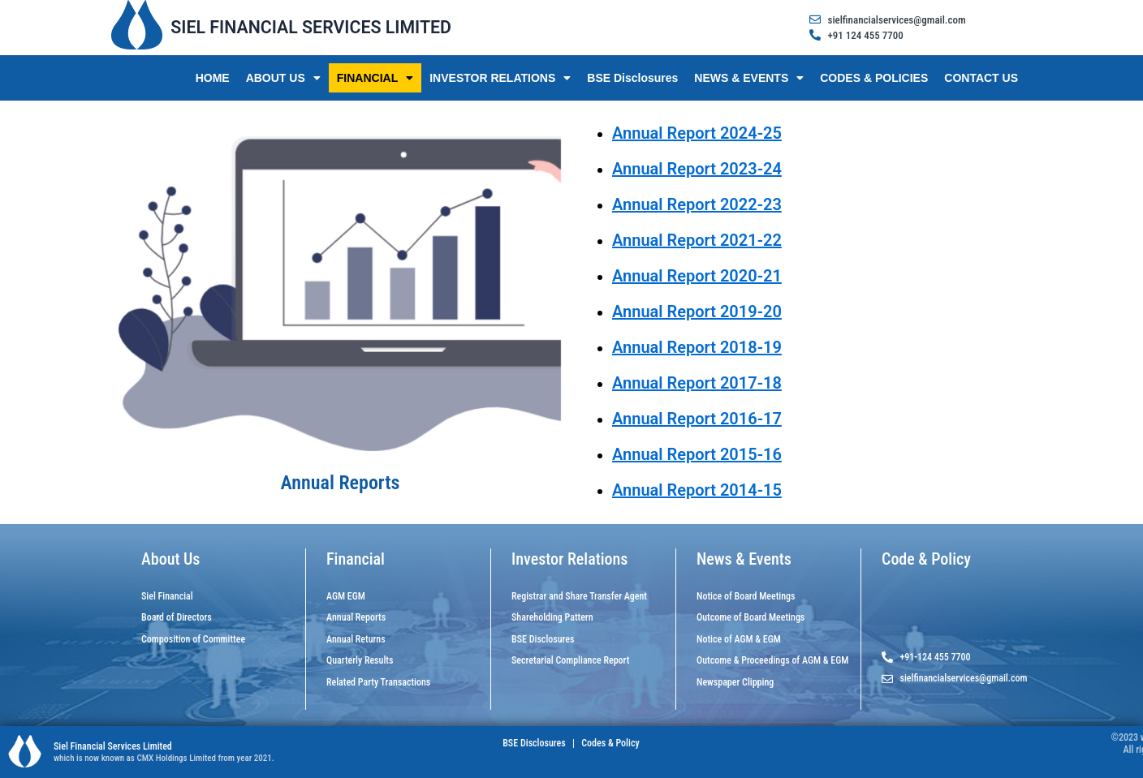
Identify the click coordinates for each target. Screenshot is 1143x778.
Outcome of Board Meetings (750, 617)
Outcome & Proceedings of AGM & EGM (772, 660)
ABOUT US (283, 77)
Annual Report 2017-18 (697, 383)
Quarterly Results (359, 660)
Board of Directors (176, 617)
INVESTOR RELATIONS (500, 77)
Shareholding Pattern (552, 617)
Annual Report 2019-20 (697, 311)
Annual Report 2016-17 (697, 418)
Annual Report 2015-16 (697, 454)
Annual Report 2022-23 (697, 204)
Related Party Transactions (378, 682)
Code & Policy (926, 559)
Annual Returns (356, 639)
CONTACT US (981, 77)
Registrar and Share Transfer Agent (579, 596)
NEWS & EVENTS (749, 77)
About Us (170, 559)
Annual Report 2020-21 (697, 276)
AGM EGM (345, 596)
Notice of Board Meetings (746, 596)
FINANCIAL (375, 77)
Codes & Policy (610, 743)
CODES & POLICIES (874, 77)
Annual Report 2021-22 (697, 240)
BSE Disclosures (632, 77)
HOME (213, 77)
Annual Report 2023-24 (697, 168)
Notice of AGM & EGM (739, 639)
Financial (355, 559)
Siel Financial (167, 596)
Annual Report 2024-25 (697, 133)
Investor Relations (569, 559)
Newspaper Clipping (735, 682)
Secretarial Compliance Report (570, 660)
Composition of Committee (193, 639)
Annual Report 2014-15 (697, 490)
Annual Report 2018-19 (697, 347)
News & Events (744, 559)
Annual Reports (356, 617)
